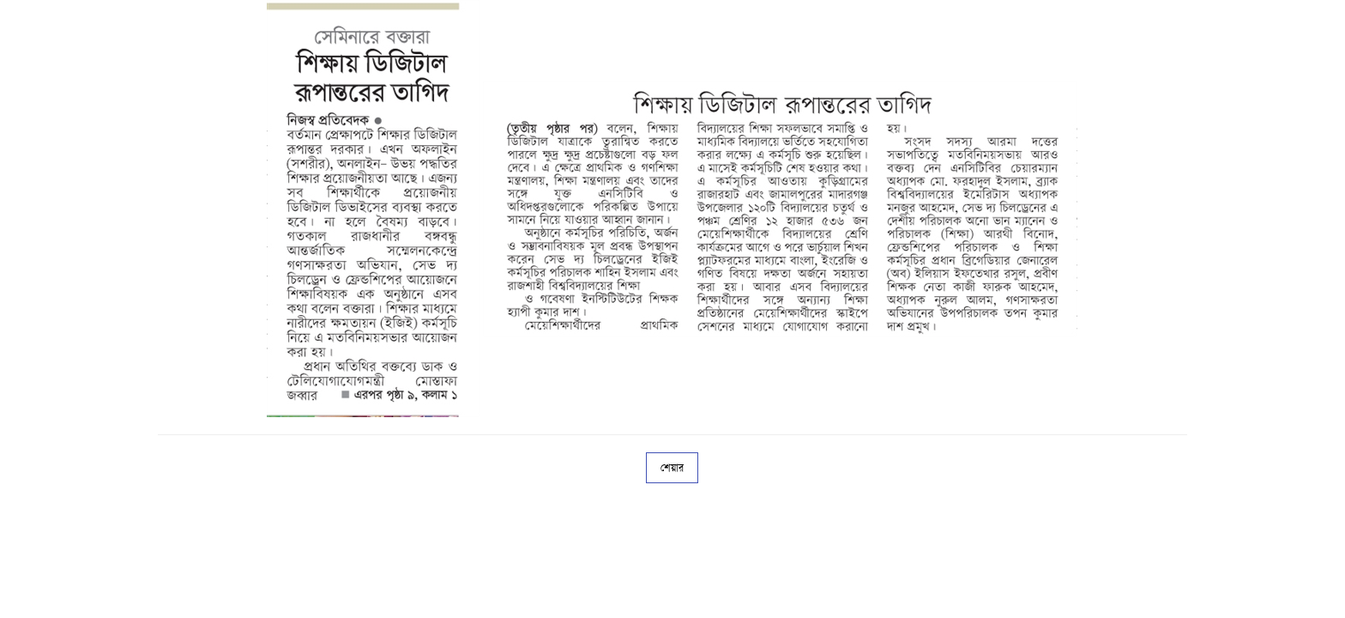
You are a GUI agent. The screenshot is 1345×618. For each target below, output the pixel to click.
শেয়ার (672, 468)
